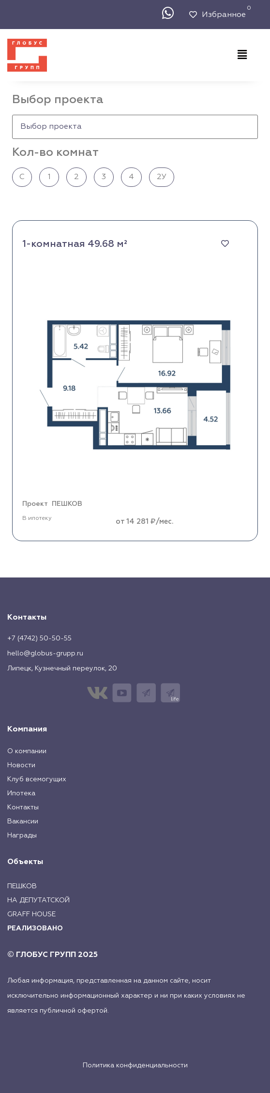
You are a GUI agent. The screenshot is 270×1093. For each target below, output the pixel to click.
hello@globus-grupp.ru (45, 653)
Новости (21, 765)
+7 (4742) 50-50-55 (39, 638)
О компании (26, 751)
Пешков (22, 886)
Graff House (31, 914)
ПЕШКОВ (67, 504)
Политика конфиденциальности (135, 1065)
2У (161, 177)
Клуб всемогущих (36, 779)
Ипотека (21, 793)
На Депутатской (38, 900)
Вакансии (22, 821)
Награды (22, 835)
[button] (242, 55)
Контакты (23, 807)
